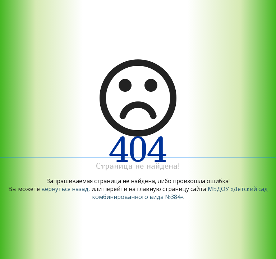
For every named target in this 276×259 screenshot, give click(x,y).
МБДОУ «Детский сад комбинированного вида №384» (180, 193)
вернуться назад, (65, 189)
